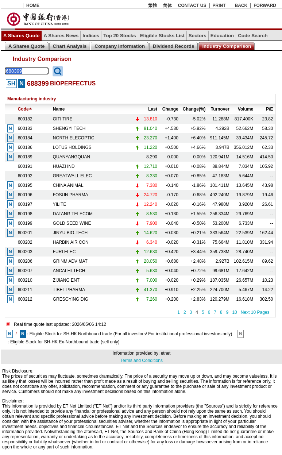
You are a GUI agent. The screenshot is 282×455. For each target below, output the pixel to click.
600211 (25, 289)
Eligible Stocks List (162, 35)
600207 (25, 270)
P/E (269, 109)
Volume (245, 109)
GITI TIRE (63, 119)
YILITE (59, 204)
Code (25, 109)
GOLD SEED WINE (72, 223)
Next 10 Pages (255, 312)
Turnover (220, 109)
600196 (25, 194)
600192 (25, 175)
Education (222, 35)
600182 (25, 119)
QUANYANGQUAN (71, 156)
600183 (25, 128)
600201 (25, 232)
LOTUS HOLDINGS (72, 147)
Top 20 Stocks (119, 35)
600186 (25, 147)
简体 (167, 5)
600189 (25, 156)
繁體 (152, 5)
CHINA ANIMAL (68, 185)
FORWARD (265, 5)
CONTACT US (192, 5)
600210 (25, 280)
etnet (166, 353)
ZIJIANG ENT (66, 280)
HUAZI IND (64, 166)
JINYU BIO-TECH (70, 232)
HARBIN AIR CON (71, 242)
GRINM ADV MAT (70, 261)
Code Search (252, 35)
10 (234, 312)
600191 (25, 166)
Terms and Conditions (141, 360)
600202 (25, 242)
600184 (25, 137)
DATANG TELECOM (73, 213)
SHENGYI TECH (69, 128)
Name (59, 109)
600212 (25, 299)
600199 (25, 223)
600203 (25, 251)
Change (170, 109)
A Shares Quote (21, 35)
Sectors (197, 35)
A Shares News (61, 35)
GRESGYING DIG (70, 299)
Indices (90, 35)
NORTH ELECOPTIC (73, 137)
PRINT (219, 5)
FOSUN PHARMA (70, 194)
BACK (241, 5)
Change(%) (194, 109)
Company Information (119, 46)
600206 (25, 261)
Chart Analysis (70, 46)
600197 (25, 204)
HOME (32, 5)
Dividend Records (173, 46)
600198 (25, 213)
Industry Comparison (226, 46)
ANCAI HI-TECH (69, 270)
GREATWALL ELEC (72, 175)
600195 (25, 185)
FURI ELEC (64, 251)
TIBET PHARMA (69, 289)
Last (152, 109)
